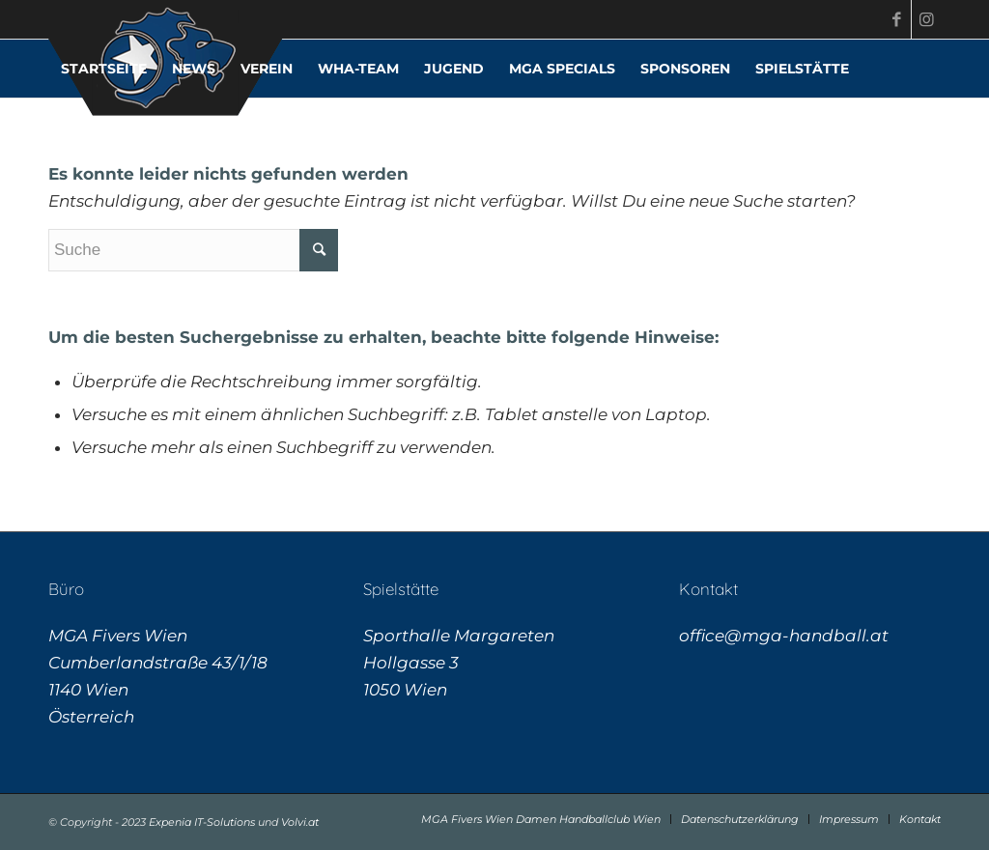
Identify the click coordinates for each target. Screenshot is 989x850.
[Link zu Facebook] (897, 19)
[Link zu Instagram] (926, 19)
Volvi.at (300, 822)
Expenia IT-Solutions (202, 822)
